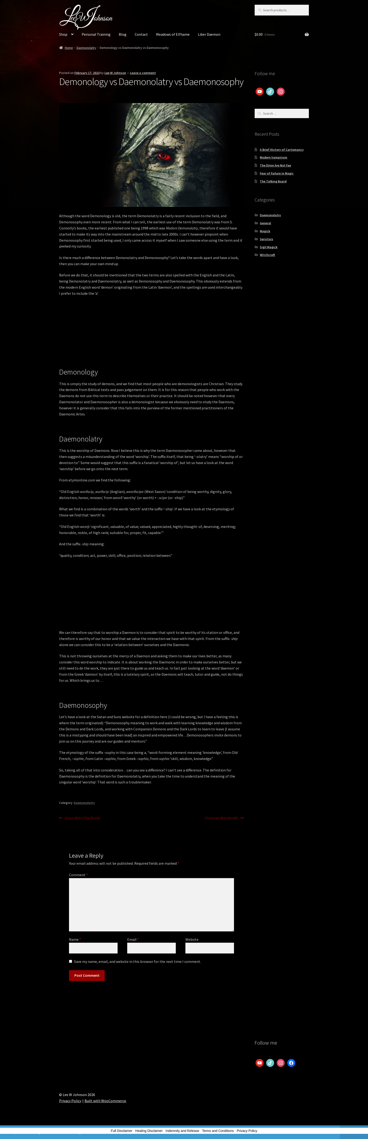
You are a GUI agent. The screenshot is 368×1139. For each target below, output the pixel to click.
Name (75, 939)
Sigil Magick (268, 247)
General (265, 223)
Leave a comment (143, 73)
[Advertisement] (151, 335)
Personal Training (96, 34)
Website (192, 939)
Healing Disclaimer (149, 1131)
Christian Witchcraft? (221, 818)
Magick (265, 231)
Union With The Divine (82, 818)
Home (69, 48)
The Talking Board (273, 181)
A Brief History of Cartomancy (282, 149)
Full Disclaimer (121, 1131)
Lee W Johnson (115, 73)
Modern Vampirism (273, 157)
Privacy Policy (70, 1100)
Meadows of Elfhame (173, 34)
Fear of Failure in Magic (277, 173)
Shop (63, 34)
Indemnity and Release (182, 1131)
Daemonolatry (86, 48)
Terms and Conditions (218, 1131)
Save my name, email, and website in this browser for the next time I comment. (137, 961)
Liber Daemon (209, 34)
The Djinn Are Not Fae (275, 165)
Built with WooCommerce (105, 1100)
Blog (122, 34)
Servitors (266, 239)
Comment (78, 874)
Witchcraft (267, 255)
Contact (141, 34)
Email (133, 939)
